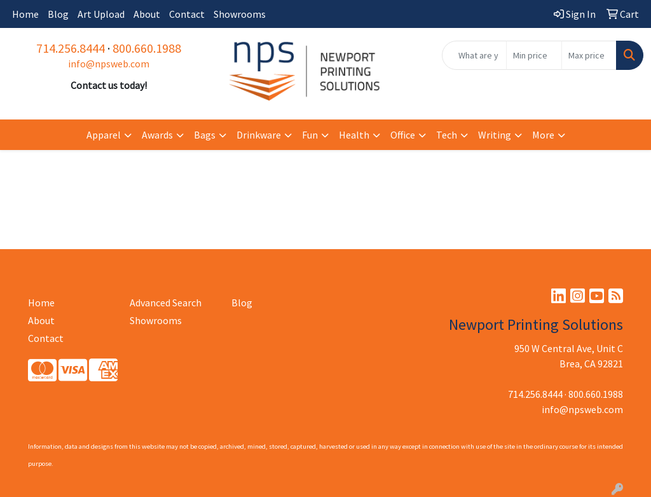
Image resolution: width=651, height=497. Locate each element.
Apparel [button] (103, 134)
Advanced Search (166, 302)
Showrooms (240, 14)
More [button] (543, 134)
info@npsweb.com (108, 63)
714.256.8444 (70, 48)
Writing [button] (494, 134)
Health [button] (354, 134)
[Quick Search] (474, 55)
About (147, 14)
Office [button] (402, 134)
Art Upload (101, 14)
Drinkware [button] (258, 134)
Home (25, 14)
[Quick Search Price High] (589, 55)
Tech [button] (446, 134)
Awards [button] (157, 134)
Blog (58, 14)
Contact (187, 14)
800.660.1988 (147, 48)
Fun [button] (310, 134)
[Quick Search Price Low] (533, 55)
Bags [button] (205, 134)
